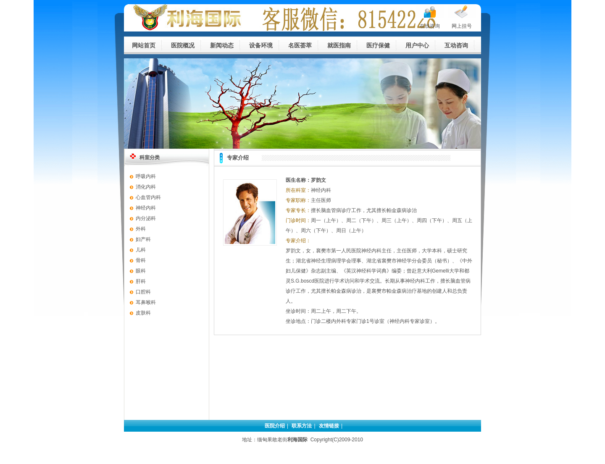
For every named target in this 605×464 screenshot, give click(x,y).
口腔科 (143, 292)
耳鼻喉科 (146, 302)
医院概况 (183, 45)
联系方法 (302, 426)
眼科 (141, 271)
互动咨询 (456, 45)
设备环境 (261, 45)
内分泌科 (146, 218)
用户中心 (417, 45)
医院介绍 (275, 426)
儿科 (141, 250)
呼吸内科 (146, 176)
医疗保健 (378, 45)
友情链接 (329, 426)
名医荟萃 (300, 45)
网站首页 (143, 45)
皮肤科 (143, 313)
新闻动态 (222, 45)
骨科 (141, 260)
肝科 (141, 281)
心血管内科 (148, 197)
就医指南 (339, 45)
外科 (141, 229)
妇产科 (143, 239)
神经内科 (146, 208)
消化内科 (146, 187)
